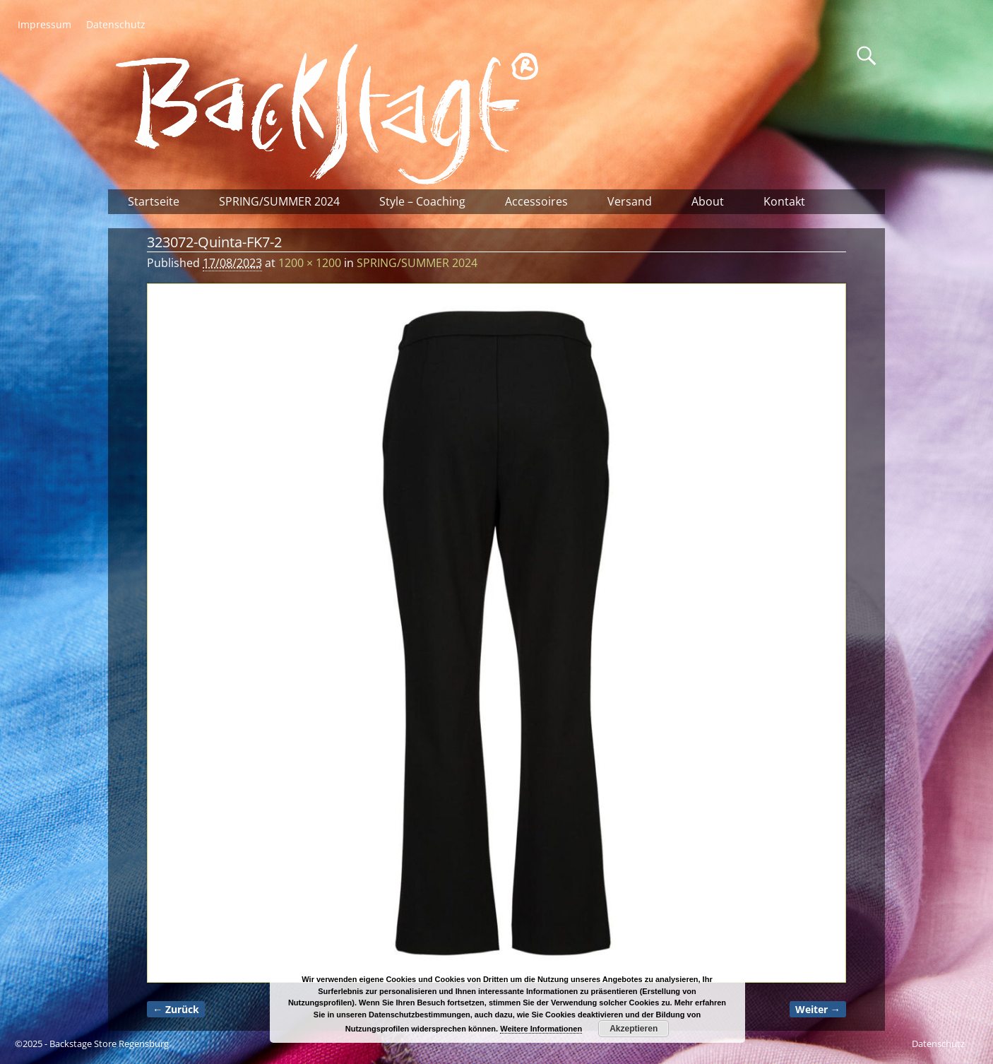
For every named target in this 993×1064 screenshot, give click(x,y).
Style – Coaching (422, 201)
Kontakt (784, 201)
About (707, 201)
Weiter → (817, 1009)
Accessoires (536, 201)
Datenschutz (115, 24)
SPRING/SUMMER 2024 (279, 201)
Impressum (44, 24)
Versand (629, 201)
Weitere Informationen (541, 1028)
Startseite (153, 201)
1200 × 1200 (309, 263)
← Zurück (176, 1009)
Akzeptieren (634, 1029)
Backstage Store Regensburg (109, 1043)
